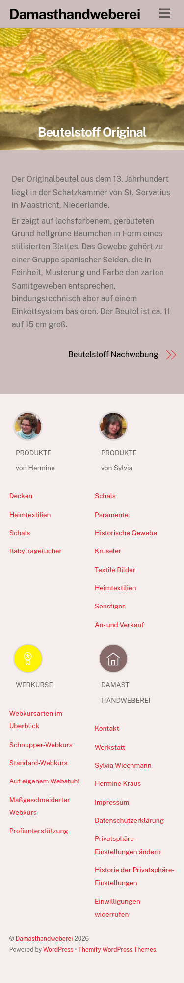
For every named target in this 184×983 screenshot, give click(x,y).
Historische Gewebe (126, 533)
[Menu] (165, 13)
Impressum (112, 802)
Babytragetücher (35, 551)
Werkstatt (110, 747)
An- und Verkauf (119, 625)
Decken (21, 496)
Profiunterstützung (38, 831)
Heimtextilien (30, 515)
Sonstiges (110, 606)
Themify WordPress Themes (117, 949)
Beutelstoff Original (92, 132)
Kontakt (107, 728)
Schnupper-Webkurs (41, 745)
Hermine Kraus (118, 783)
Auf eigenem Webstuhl (44, 781)
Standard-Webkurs (38, 763)
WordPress (58, 949)
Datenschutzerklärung (129, 820)
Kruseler (108, 551)
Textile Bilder (115, 570)
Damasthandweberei (44, 938)
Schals (19, 533)
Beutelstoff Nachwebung (113, 354)
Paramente (112, 515)
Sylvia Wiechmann (123, 765)
